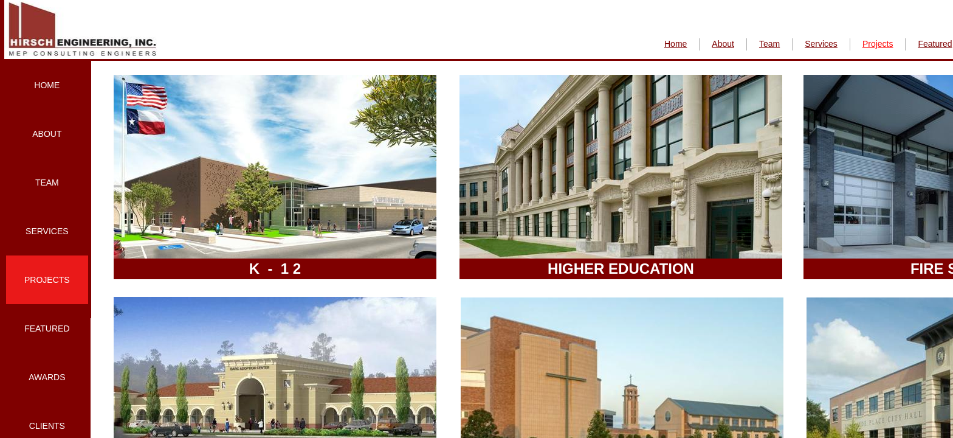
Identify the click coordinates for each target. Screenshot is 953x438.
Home (47, 85)
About (46, 134)
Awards (47, 377)
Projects (47, 280)
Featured (46, 328)
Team (47, 182)
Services (47, 231)
